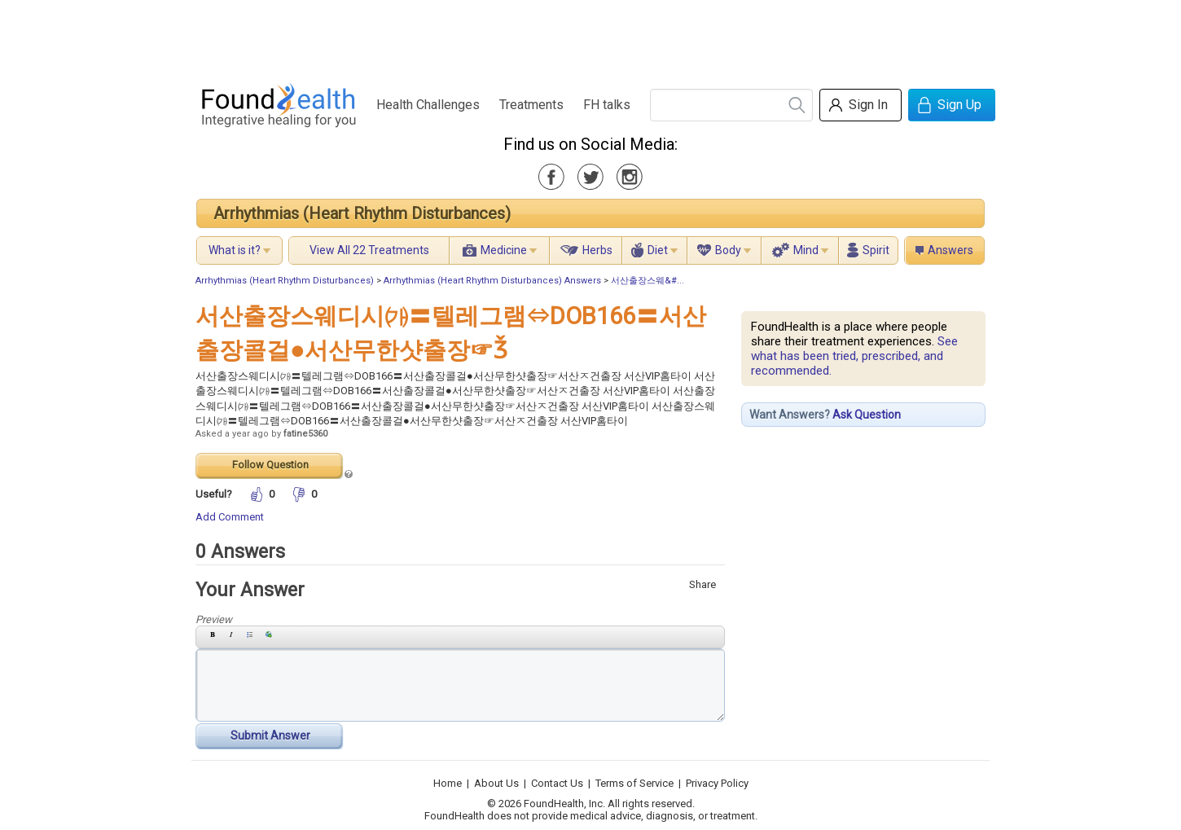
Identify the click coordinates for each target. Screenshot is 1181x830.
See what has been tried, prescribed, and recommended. (854, 356)
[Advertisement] (589, 36)
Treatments (531, 104)
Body (728, 250)
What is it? (235, 250)
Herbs (597, 250)
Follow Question (270, 465)
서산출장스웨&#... (647, 280)
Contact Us (557, 783)
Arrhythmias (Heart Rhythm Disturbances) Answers (492, 280)
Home (447, 783)
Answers (950, 250)
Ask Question (866, 414)
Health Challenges (428, 104)
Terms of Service (634, 783)
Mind (806, 250)
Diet (658, 250)
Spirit (876, 250)
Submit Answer (270, 735)
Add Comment (229, 517)
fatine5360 (305, 433)
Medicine (504, 250)
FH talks (606, 104)
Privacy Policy (717, 783)
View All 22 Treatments (369, 250)
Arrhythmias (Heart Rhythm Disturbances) (362, 213)
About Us (496, 783)
